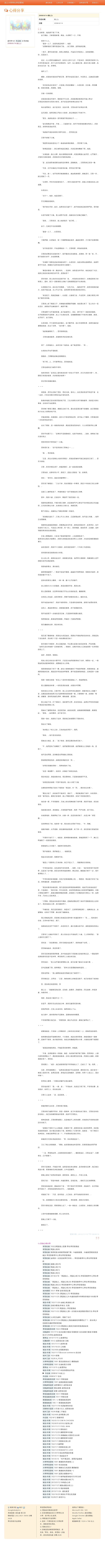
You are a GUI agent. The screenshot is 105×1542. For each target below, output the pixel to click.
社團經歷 (46, 1341)
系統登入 (95, 3)
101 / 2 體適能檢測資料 (61, 1400)
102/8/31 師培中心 (58, 1497)
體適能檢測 (47, 1400)
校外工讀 (46, 1355)
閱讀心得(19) (56, 1267)
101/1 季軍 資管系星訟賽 (60, 1291)
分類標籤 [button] (71, 3)
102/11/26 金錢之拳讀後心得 (62, 1302)
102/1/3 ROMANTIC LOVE (62, 1450)
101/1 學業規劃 (62, 1394)
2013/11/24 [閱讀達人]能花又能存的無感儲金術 (69, 1326)
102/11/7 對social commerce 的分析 (66, 1352)
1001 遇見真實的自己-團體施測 (66, 1361)
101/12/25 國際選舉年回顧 (62, 1432)
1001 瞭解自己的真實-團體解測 (66, 1467)
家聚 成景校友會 (60, 1391)
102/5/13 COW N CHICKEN (62, 1420)
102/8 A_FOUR (57, 1358)
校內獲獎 (46, 1291)
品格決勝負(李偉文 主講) (60, 1305)
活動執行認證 (48, 1408)
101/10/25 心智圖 (58, 1347)
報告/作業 (47, 1302)
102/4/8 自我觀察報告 (60, 1350)
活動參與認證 (48, 1385)
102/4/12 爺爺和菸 (56, 1417)
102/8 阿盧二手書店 (58, 1411)
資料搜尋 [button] (83, 3)
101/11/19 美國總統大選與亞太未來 (65, 1435)
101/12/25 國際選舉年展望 (62, 1438)
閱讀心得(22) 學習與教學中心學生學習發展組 (68, 1285)
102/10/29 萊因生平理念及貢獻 (63, 1494)
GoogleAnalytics (14, 1510)
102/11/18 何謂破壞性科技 (62, 1406)
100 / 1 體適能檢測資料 (61, 1403)
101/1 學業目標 (62, 1397)
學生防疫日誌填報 (14, 1521)
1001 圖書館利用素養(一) (64, 1470)
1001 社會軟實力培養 (62, 1364)
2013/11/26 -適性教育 (60, 1491)
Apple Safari (77, 1518)
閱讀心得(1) (55, 1270)
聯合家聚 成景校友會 (62, 1388)
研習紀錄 (46, 1246)
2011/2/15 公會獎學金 (58, 1367)
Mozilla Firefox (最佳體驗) (82, 1513)
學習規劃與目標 (49, 1329)
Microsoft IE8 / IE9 (79, 1510)
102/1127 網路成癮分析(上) (62, 1485)
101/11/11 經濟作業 (59, 1344)
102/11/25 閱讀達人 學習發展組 (63, 1308)
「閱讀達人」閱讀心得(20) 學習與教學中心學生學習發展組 (73, 1282)
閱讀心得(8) (55, 1249)
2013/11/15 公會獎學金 (58, 1338)
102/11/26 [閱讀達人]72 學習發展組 (65, 1293)
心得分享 (59, 3)
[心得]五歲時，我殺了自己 (61, 1317)
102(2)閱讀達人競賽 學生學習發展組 (65, 1246)
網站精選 (49, 3)
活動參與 (46, 1332)
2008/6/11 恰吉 (55, 1376)
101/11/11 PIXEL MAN (60, 1426)
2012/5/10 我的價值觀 (60, 1488)
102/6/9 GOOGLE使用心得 (62, 1423)
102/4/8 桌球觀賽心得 (60, 1414)
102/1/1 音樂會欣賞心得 (61, 1441)
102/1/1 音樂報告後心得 (61, 1447)
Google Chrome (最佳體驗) (82, 1516)
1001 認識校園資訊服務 (63, 1382)
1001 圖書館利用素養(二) (64, 1462)
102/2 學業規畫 (62, 1329)
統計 (21, 1507)
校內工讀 (46, 1497)
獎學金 (45, 1338)
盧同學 (10, 41)
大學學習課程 (48, 1361)
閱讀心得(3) (55, 1273)
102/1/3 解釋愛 (57, 1444)
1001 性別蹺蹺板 (60, 1465)
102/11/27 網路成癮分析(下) (62, 1479)
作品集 (18, 41)
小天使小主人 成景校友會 (64, 1408)
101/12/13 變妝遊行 (59, 1429)
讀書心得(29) (56, 1264)
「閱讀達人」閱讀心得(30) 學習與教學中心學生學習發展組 (73, 1288)
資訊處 (17, 1513)
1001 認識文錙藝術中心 (63, 1473)
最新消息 (13, 1507)
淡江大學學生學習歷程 (14, 2)
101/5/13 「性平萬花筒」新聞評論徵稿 (66, 1459)
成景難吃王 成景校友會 (63, 1385)
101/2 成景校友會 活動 (60, 1341)
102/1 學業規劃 (62, 1379)
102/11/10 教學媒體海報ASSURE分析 (66, 1476)
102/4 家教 (55, 1355)
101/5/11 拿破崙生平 (59, 1456)
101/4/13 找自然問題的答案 (62, 1453)
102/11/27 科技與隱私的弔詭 (62, 1370)
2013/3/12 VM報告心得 (60, 1482)
